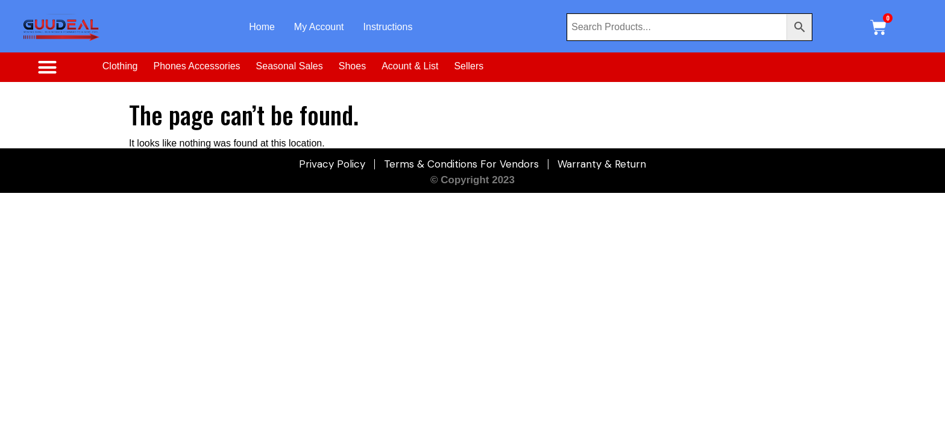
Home (262, 27)
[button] (48, 67)
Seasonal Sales (289, 66)
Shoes (352, 66)
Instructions (388, 27)
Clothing (120, 66)
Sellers (468, 66)
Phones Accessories (197, 66)
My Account (319, 27)
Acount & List (409, 66)
